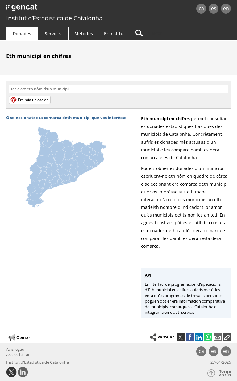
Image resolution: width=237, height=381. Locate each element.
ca (201, 8)
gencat (51, 9)
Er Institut (114, 33)
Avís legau (15, 349)
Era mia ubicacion (29, 99)
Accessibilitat (18, 355)
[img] (70, 163)
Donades (22, 33)
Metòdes (83, 33)
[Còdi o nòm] (118, 89)
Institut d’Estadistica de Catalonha (54, 18)
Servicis (53, 33)
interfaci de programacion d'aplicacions (185, 284)
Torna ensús (225, 373)
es (213, 8)
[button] (227, 337)
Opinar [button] (19, 337)
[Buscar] (168, 33)
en (226, 8)
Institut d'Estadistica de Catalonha (37, 362)
